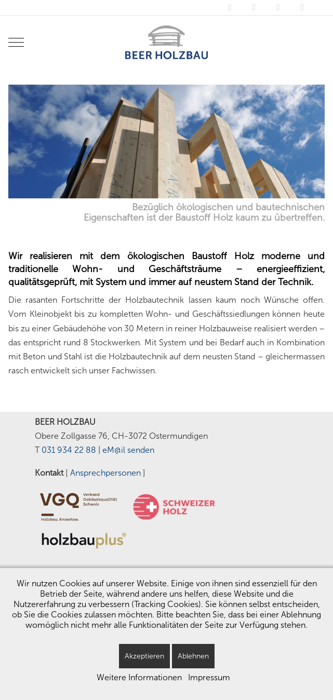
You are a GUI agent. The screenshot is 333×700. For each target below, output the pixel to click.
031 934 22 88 (69, 450)
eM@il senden (128, 450)
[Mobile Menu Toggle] (16, 42)
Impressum (209, 677)
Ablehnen (193, 656)
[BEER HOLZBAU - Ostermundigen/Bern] (166, 42)
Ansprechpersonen (105, 473)
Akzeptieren (144, 656)
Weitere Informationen (139, 677)
